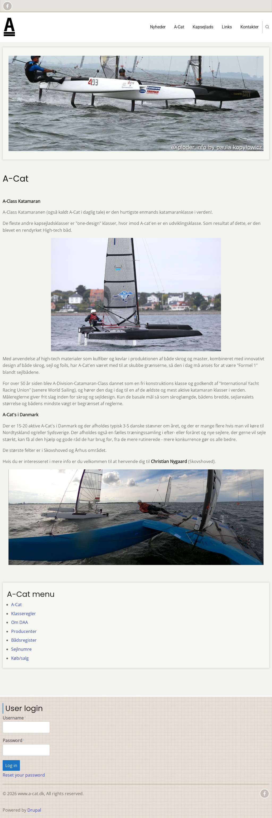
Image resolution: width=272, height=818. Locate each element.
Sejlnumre (21, 649)
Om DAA (19, 622)
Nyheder (157, 26)
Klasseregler (23, 613)
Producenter (24, 631)
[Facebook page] (7, 6)
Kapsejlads (203, 26)
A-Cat (179, 26)
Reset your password (24, 775)
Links (227, 26)
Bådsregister (24, 640)
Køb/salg (20, 658)
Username (13, 718)
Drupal (34, 810)
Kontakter (249, 26)
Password (12, 740)
